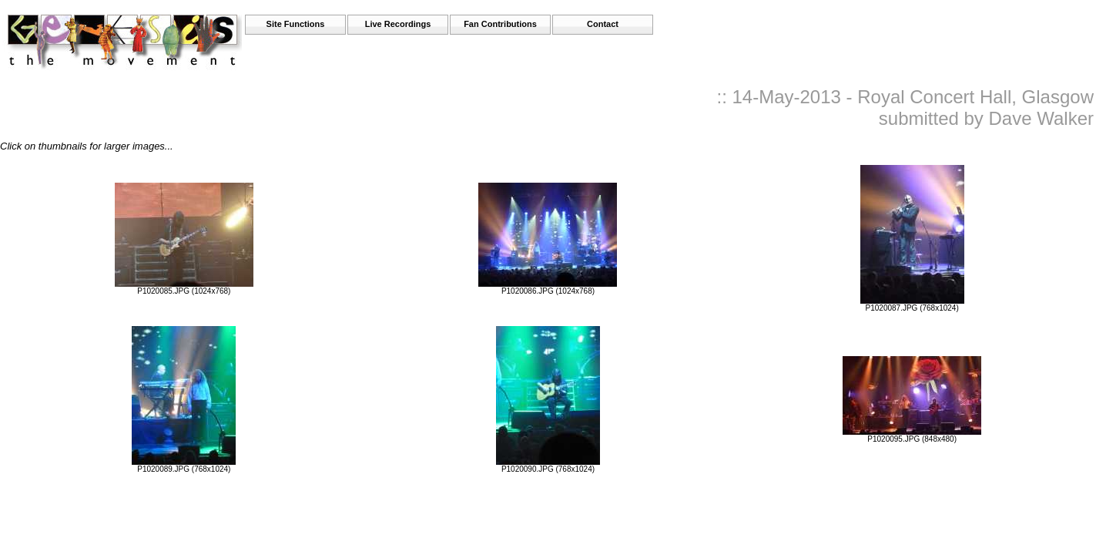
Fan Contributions (500, 24)
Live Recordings (398, 24)
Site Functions (295, 24)
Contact (602, 24)
